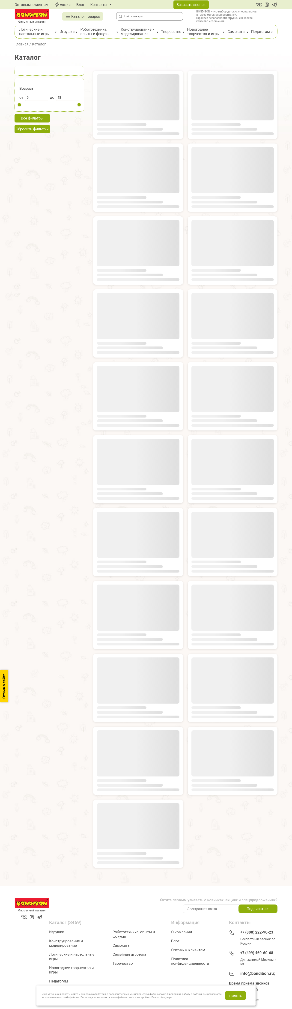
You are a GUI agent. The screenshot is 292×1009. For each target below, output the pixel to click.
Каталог (39, 44)
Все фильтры (32, 118)
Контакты (98, 5)
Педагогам (260, 32)
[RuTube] (267, 4)
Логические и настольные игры (34, 31)
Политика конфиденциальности (190, 961)
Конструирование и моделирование (138, 31)
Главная (22, 44)
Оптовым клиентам (31, 5)
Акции (62, 4)
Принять (235, 995)
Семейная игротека (129, 954)
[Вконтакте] (259, 4)
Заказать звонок (191, 5)
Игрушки (67, 32)
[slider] (19, 105)
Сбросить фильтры (32, 129)
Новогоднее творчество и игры (203, 31)
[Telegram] (274, 4)
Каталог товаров (82, 16)
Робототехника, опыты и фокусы (95, 31)
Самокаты (236, 32)
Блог (80, 5)
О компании (181, 932)
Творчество (171, 32)
